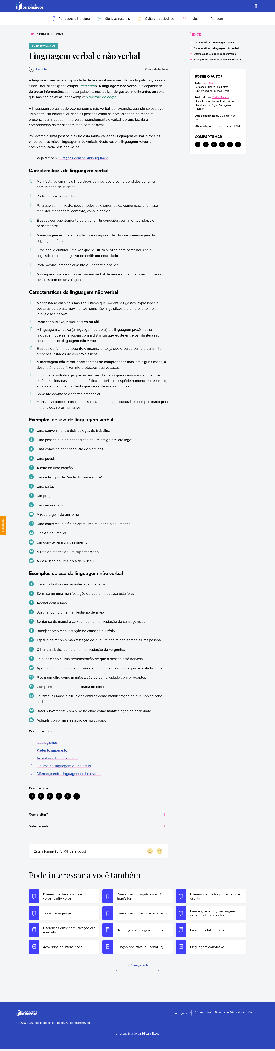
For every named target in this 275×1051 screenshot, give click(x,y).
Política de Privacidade (230, 1014)
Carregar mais (137, 967)
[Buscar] (256, 6)
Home (32, 33)
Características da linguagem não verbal (216, 48)
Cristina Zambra (220, 97)
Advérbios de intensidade (57, 758)
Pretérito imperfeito (52, 750)
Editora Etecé (150, 1035)
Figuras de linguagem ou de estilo (64, 765)
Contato (253, 1014)
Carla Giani (209, 83)
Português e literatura (51, 33)
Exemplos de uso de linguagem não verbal (217, 59)
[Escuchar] (39, 69)
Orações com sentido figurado (84, 157)
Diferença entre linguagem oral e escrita (69, 773)
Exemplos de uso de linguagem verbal (215, 54)
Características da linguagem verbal (214, 42)
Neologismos (47, 742)
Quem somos (203, 1014)
